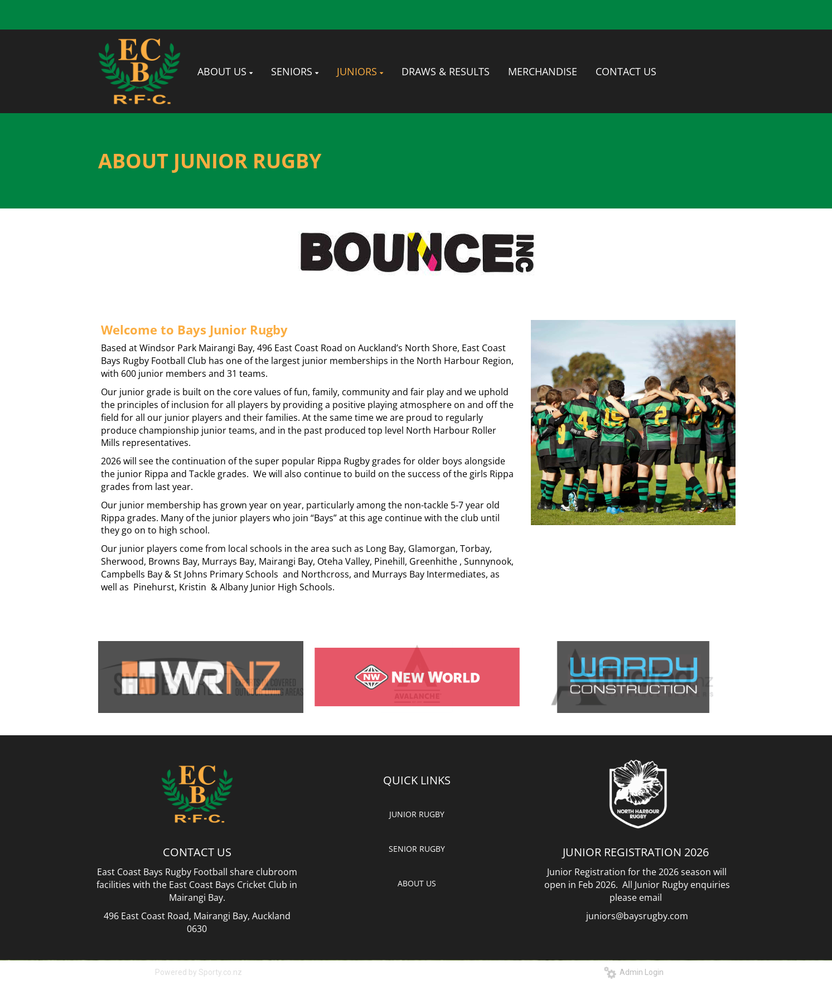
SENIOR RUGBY (417, 848)
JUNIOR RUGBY (416, 814)
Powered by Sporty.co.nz (198, 972)
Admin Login (634, 972)
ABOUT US (417, 883)
